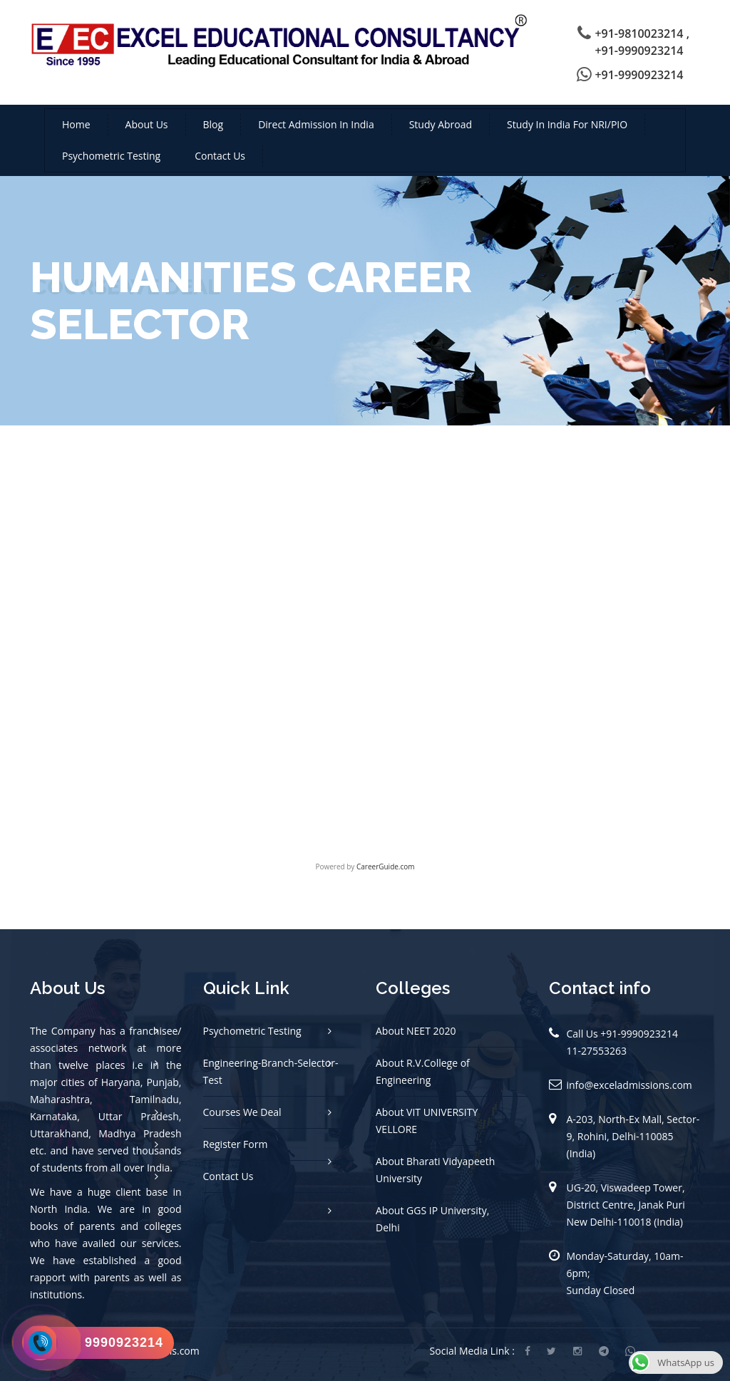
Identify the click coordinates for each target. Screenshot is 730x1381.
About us (146, 124)
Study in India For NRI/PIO (567, 124)
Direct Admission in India (316, 124)
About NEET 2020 (416, 1031)
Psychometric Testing (111, 155)
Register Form (235, 1144)
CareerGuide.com (385, 866)
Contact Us (228, 1176)
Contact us (220, 155)
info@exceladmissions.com (629, 1085)
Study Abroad (440, 124)
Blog (213, 124)
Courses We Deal (242, 1112)
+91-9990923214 (639, 75)
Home (76, 124)
